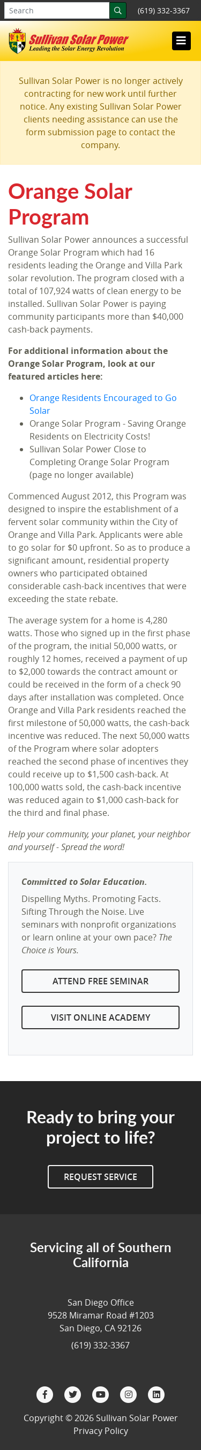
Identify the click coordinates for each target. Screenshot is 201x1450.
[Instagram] (130, 1394)
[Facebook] (46, 1394)
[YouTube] (102, 1394)
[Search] (117, 10)
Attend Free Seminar (100, 981)
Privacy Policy (100, 1431)
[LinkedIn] (156, 1394)
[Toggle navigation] (181, 40)
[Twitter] (74, 1394)
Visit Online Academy (100, 1017)
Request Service (100, 1177)
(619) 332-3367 (164, 10)
